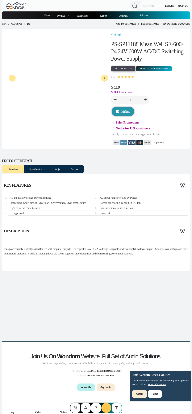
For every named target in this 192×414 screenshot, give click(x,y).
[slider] (125, 77)
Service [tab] (74, 169)
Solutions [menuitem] (144, 15)
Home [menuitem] (47, 15)
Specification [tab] (35, 169)
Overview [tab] (13, 169)
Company (123, 15)
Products (61, 15)
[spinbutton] (130, 100)
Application (82, 15)
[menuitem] (63, 15)
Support (103, 15)
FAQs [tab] (57, 169)
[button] (115, 100)
